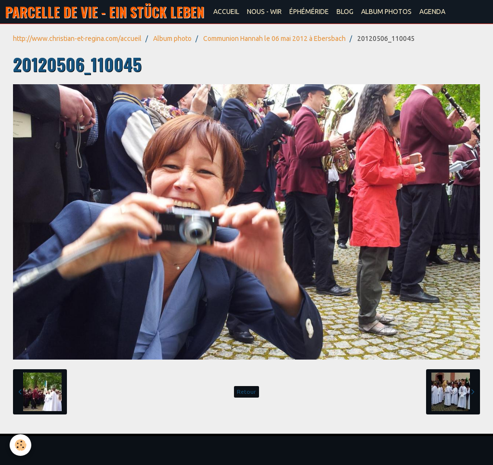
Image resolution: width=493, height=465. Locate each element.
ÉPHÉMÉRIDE (309, 11)
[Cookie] (20, 445)
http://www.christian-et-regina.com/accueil (77, 38)
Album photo (172, 38)
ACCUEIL (226, 11)
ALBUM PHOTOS (386, 11)
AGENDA (432, 11)
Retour (246, 391)
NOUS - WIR (264, 11)
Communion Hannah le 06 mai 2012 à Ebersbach (274, 38)
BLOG (345, 11)
